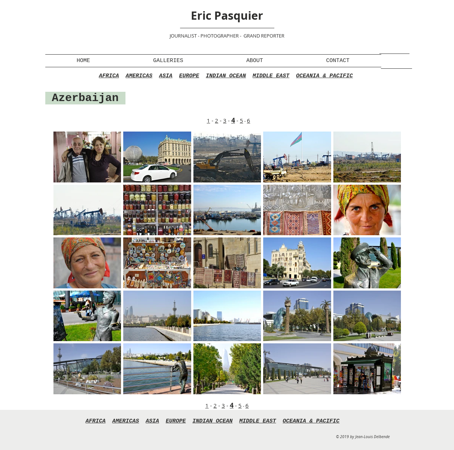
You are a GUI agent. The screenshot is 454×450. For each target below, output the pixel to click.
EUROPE (189, 76)
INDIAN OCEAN (226, 76)
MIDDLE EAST (271, 76)
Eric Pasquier (227, 15)
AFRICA (109, 76)
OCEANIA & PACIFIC (324, 76)
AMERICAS (138, 76)
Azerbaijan (85, 98)
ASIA (165, 76)
